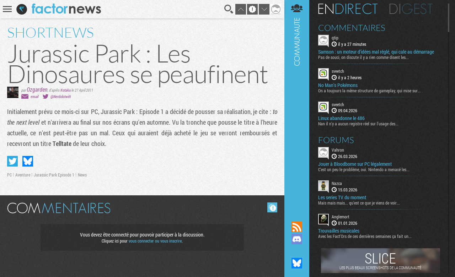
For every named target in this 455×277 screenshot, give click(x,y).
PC (9, 174)
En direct (348, 9)
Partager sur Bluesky (27, 161)
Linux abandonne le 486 (341, 118)
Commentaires (351, 27)
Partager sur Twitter (12, 161)
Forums (336, 140)
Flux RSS (296, 227)
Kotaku (65, 90)
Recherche (229, 9)
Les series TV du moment (342, 197)
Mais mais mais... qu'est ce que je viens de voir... (359, 203)
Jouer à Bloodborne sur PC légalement (355, 164)
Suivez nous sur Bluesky (296, 263)
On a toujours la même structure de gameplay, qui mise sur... (369, 90)
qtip (335, 37)
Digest (411, 9)
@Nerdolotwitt (60, 96)
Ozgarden (37, 89)
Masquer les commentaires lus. (272, 207)
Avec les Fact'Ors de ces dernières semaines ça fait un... (365, 236)
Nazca (337, 183)
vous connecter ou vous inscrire (155, 241)
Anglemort (340, 216)
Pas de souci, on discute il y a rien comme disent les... (363, 57)
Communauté (296, 104)
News (82, 174)
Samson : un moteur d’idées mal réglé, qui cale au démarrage (376, 52)
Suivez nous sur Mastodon (296, 251)
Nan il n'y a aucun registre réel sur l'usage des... (358, 123)
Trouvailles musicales (338, 231)
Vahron (338, 150)
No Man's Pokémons (338, 85)
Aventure (22, 174)
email (34, 96)
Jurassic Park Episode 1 (54, 174)
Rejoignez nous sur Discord (296, 239)
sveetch (338, 71)
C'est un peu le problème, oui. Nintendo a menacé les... (364, 169)
